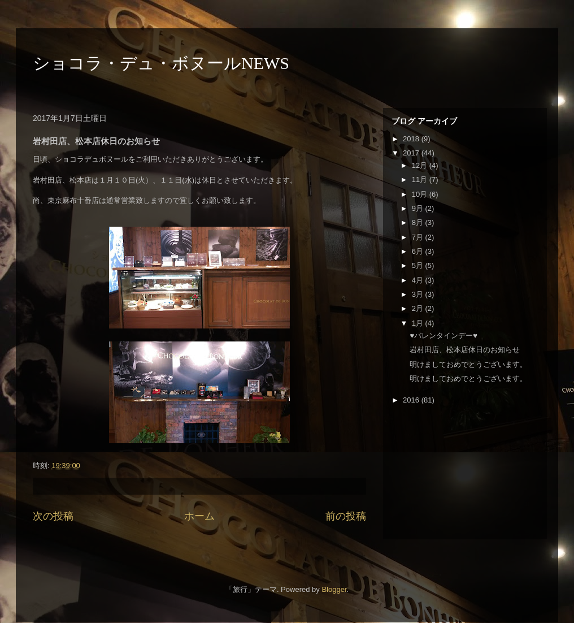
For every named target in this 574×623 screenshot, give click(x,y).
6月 (418, 251)
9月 (418, 208)
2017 (412, 153)
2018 (412, 139)
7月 (418, 237)
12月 (420, 165)
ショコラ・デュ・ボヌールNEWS (161, 63)
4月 (418, 280)
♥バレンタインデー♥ (443, 335)
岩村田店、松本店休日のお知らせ (465, 349)
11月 (420, 179)
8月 (418, 222)
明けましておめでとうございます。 (468, 364)
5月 (418, 265)
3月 (418, 294)
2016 (412, 400)
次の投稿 (53, 516)
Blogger (333, 589)
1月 (418, 323)
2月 (418, 308)
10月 (420, 194)
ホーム (199, 516)
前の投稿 (345, 516)
